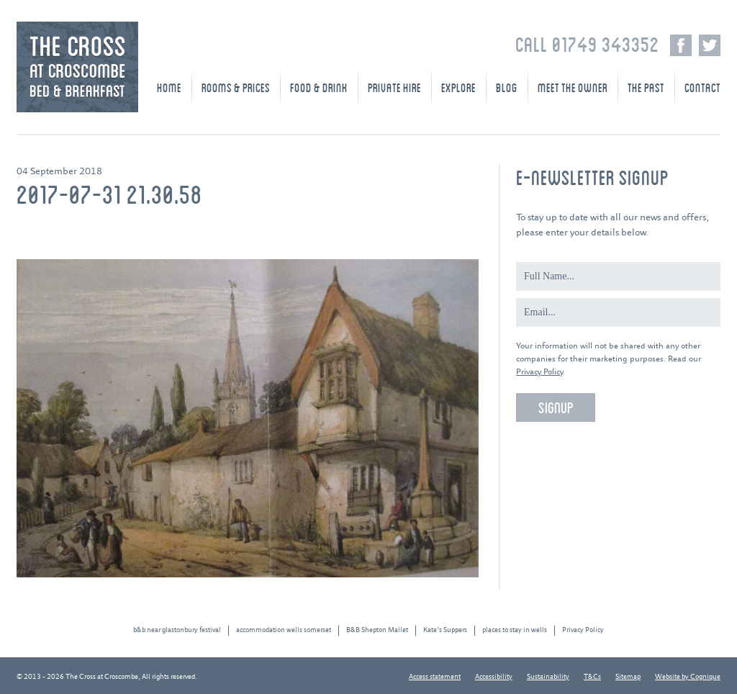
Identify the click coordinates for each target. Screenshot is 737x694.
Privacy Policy (539, 371)
